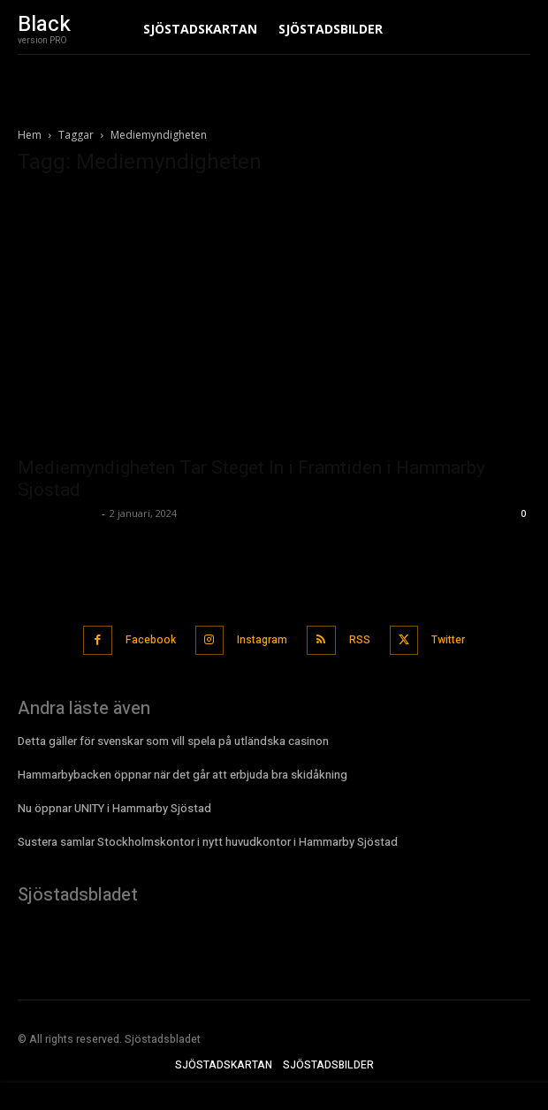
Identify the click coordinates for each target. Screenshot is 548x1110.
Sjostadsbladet (57, 513)
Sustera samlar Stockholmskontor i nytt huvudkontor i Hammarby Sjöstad (208, 841)
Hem (30, 134)
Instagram (262, 640)
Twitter (448, 640)
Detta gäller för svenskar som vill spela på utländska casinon (173, 741)
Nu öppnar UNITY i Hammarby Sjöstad (114, 808)
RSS (359, 640)
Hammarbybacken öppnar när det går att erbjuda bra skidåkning (182, 774)
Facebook (151, 640)
